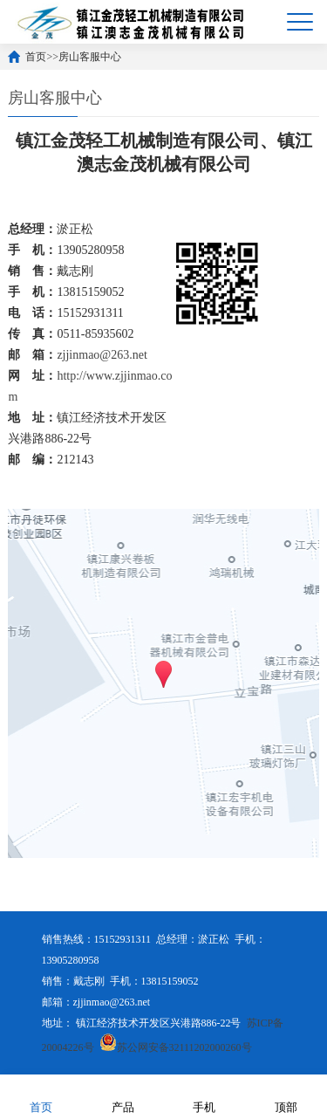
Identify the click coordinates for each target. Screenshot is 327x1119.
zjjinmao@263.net (101, 354)
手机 (204, 1096)
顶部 (286, 1096)
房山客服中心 (89, 57)
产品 (123, 1096)
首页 (35, 57)
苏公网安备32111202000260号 (175, 1047)
